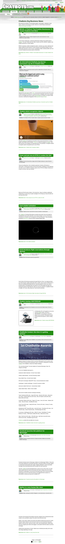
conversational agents (41, 0)
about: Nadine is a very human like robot (29, 532)
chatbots (20, 42)
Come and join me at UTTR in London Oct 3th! (36, 155)
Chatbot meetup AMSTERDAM (30, 301)
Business (39, 33)
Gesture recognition (27, 114)
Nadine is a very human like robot (31, 487)
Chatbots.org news (43, 66)
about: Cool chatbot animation (27, 241)
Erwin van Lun (27, 66)
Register (61, 2)
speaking (41, 157)
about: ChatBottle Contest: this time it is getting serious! (32, 422)
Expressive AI (26, 218)
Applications (42, 253)
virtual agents (24, 0)
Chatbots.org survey (18, 17)
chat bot (33, 0)
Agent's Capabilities (29, 115)
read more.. (59, 17)
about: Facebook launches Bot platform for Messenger (32, 479)
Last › (40, 541)
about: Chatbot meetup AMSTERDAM (44, 320)
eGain (33, 92)
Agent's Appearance (30, 209)
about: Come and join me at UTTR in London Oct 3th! (31, 197)
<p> (36, 230)
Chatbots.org (21, 420)
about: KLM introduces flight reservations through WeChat (32, 293)
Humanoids (50, 489)
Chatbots (22, 214)
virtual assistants (29, 0)
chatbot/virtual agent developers (25, 26)
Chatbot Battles (43, 336)
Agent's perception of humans (45, 113)
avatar (49, 142)
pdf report (45, 96)
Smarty (35, 142)
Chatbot (17, 0)
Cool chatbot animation (28, 206)
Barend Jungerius (28, 33)
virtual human (48, 0)
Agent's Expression (42, 114)
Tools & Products (44, 33)
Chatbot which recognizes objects (31, 111)
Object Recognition (37, 115)
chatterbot (53, 0)
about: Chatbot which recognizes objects (29, 147)
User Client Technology (46, 435)
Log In (56, 2)
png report (38, 96)
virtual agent (26, 92)
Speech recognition (34, 114)
